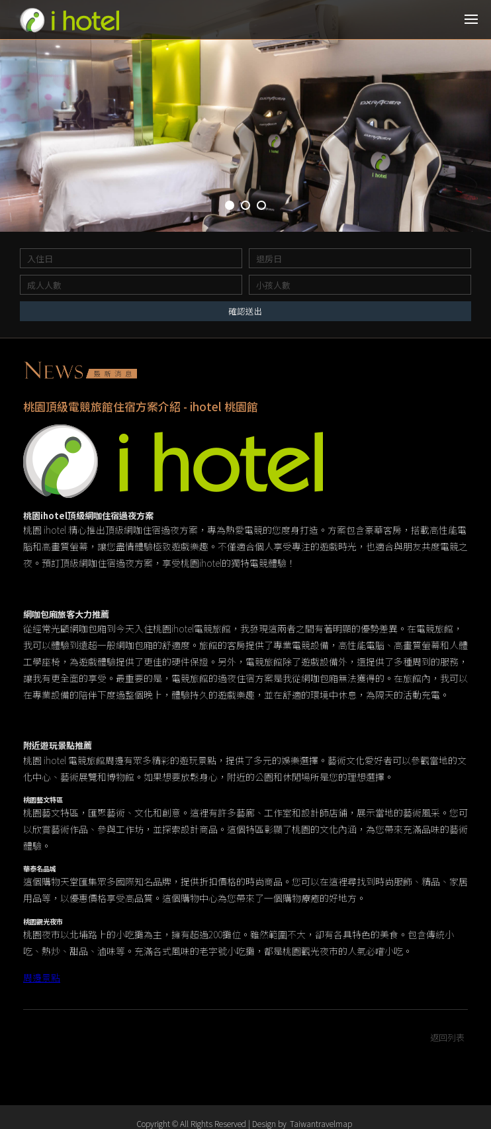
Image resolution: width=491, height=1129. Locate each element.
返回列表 (447, 1039)
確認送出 (245, 311)
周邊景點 (41, 979)
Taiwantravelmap (321, 1123)
